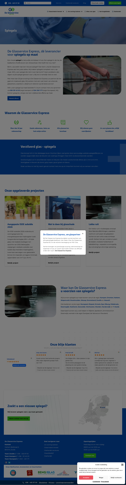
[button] (122, 465)
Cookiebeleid (96, 481)
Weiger (101, 477)
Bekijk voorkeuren (116, 477)
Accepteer (86, 477)
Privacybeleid (105, 481)
